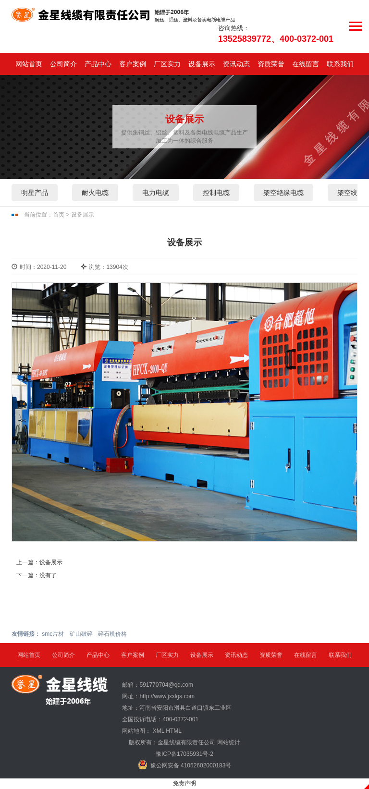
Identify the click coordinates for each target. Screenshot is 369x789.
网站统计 (228, 742)
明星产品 (34, 192)
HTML (174, 731)
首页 (58, 214)
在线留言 (305, 64)
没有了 (48, 575)
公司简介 (63, 64)
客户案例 (132, 64)
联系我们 (340, 64)
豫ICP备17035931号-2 (184, 754)
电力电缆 (155, 192)
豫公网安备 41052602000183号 (185, 764)
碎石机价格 (112, 634)
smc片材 (53, 634)
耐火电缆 (95, 192)
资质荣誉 (271, 64)
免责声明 (184, 783)
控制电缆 (216, 192)
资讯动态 (236, 64)
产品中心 (98, 64)
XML (158, 731)
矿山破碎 (81, 634)
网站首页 (28, 64)
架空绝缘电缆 (283, 192)
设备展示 (201, 64)
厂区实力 (167, 64)
